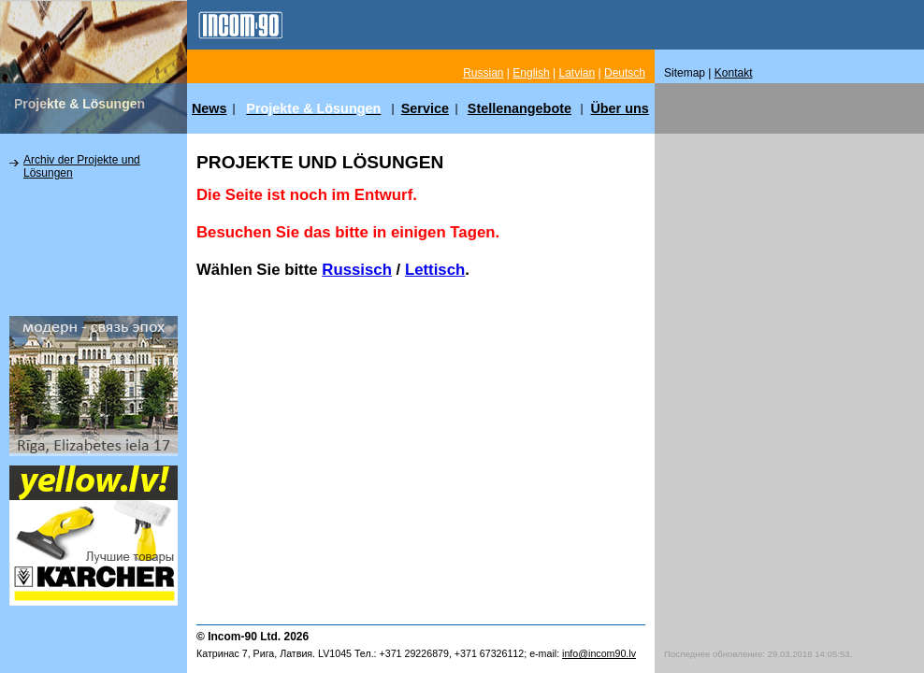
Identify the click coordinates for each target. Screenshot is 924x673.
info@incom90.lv (599, 653)
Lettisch (435, 270)
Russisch (357, 270)
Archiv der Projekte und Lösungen (81, 166)
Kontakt (734, 72)
